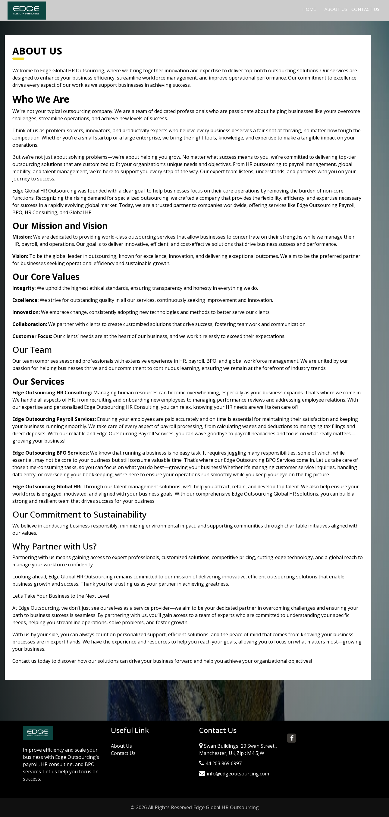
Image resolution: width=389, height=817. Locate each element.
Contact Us (365, 9)
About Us (336, 9)
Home (310, 8)
